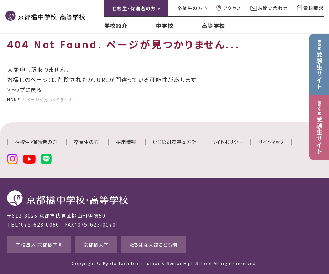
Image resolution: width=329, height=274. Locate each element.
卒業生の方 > (192, 8)
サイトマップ (271, 141)
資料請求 (313, 8)
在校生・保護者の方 (36, 141)
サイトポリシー (227, 141)
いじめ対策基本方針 (175, 141)
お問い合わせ (273, 8)
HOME (13, 99)
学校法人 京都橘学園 (44, 243)
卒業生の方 (86, 141)
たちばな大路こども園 (174, 243)
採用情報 (126, 141)
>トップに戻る (25, 89)
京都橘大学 (109, 243)
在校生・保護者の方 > (136, 8)
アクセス (232, 8)
